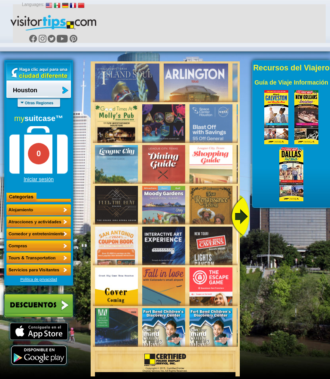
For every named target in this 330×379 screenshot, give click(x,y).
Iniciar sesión (39, 179)
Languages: (33, 4)
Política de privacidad (38, 279)
